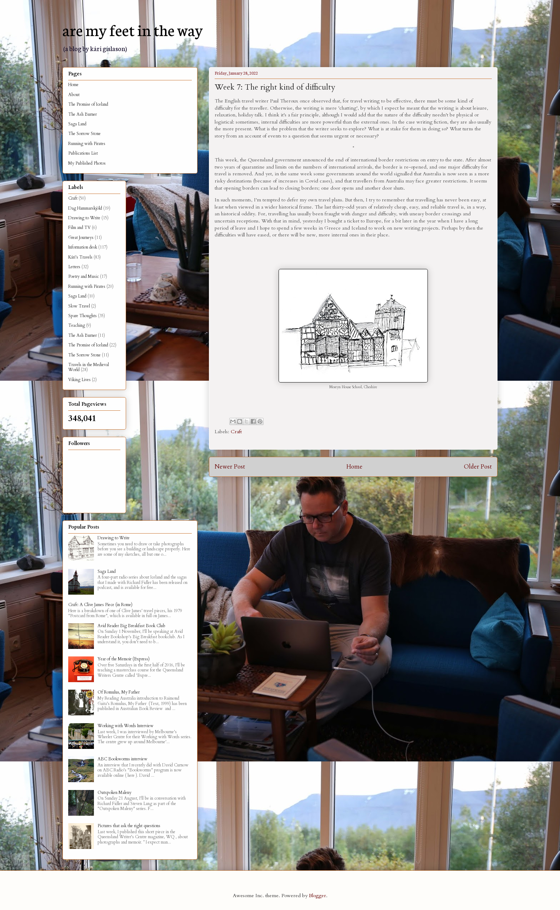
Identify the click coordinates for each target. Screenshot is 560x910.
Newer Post (230, 466)
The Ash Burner (82, 114)
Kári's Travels (80, 257)
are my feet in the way (132, 29)
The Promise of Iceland (88, 104)
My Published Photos (87, 163)
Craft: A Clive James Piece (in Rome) (100, 605)
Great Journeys (81, 237)
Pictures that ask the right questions (129, 826)
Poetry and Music (83, 276)
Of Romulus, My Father (119, 692)
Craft (236, 431)
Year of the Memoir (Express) (124, 659)
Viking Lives (79, 379)
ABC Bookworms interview (123, 759)
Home (354, 466)
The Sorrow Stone (84, 133)
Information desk (82, 247)
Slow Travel (79, 306)
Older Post (478, 466)
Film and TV (79, 227)
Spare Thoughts (82, 316)
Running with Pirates (86, 143)
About (74, 95)
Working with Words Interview (126, 726)
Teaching (76, 325)
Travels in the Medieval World (88, 367)
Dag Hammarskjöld (85, 208)
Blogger (317, 895)
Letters (74, 267)
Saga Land (77, 124)
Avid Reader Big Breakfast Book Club (131, 626)
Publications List (83, 153)
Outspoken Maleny (114, 792)
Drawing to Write (84, 218)
